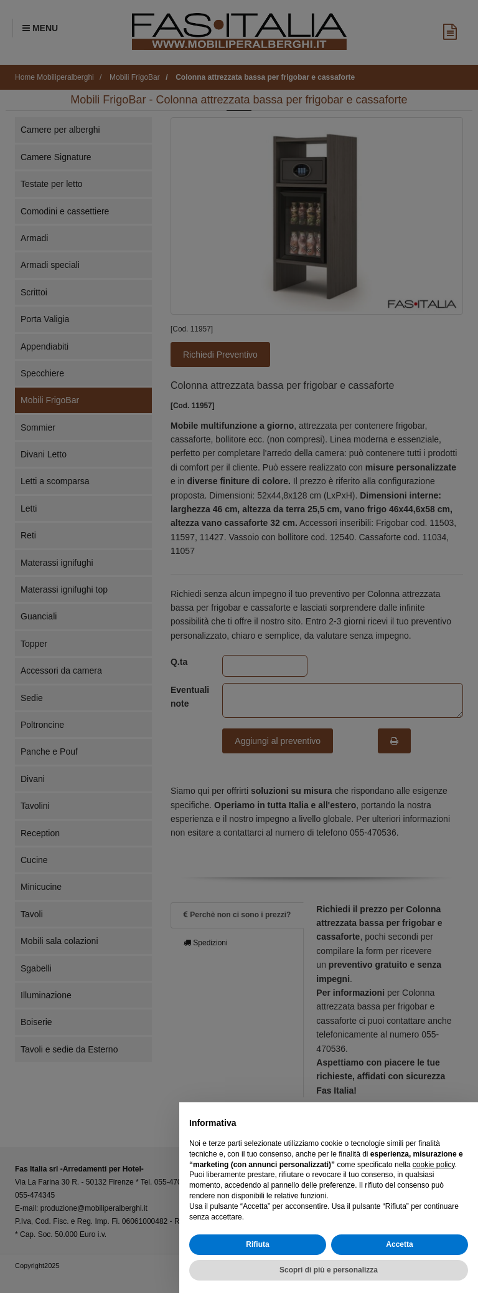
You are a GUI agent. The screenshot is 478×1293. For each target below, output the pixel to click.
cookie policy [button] (434, 1164)
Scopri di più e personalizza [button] (328, 1270)
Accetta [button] (399, 1244)
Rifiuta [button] (257, 1244)
